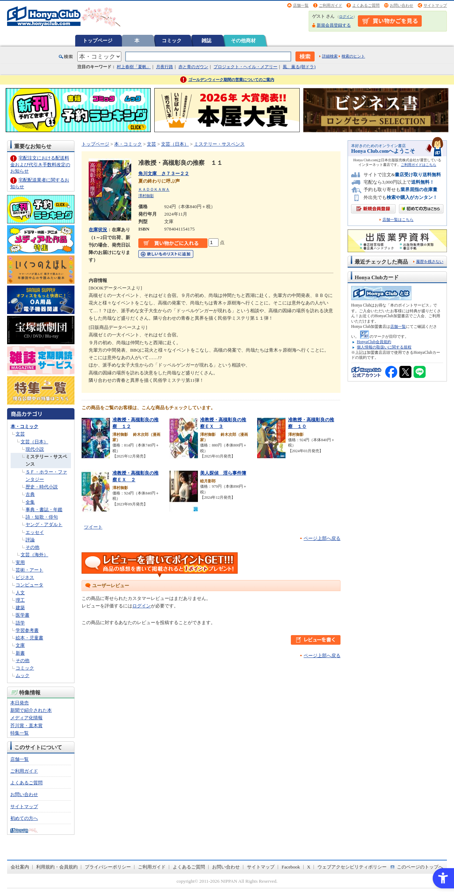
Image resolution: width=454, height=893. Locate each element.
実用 (20, 562)
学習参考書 (27, 630)
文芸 (20, 434)
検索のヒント (353, 56)
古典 (30, 494)
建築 (20, 607)
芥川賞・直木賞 (26, 725)
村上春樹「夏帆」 (134, 66)
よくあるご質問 (366, 5)
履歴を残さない (429, 261)
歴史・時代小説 (42, 486)
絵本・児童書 (29, 637)
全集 (30, 502)
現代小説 (35, 449)
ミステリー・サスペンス (219, 144)
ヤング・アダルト (44, 524)
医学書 (22, 615)
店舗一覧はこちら (398, 220)
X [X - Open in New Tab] (309, 867)
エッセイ (35, 532)
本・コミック (24, 426)
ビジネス (25, 577)
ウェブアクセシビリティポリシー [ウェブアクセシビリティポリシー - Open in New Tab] (352, 867)
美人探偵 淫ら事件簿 (223, 473)
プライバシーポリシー (108, 867)
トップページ (97, 40)
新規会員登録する (334, 25)
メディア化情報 (26, 717)
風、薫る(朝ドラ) (299, 66)
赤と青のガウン (193, 66)
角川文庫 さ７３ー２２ (163, 173)
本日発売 (19, 702)
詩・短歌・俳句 (42, 517)
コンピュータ (29, 585)
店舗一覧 (301, 5)
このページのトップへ (420, 867)
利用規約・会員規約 (57, 867)
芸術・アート (29, 570)
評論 (30, 539)
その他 (32, 547)
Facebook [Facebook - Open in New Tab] (291, 867)
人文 (20, 592)
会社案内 (20, 867)
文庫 (20, 645)
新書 (20, 653)
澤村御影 (146, 196)
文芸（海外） (34, 554)
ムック (22, 675)
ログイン (346, 16)
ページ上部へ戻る (322, 538)
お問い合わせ (401, 5)
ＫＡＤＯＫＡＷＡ (154, 189)
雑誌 (206, 40)
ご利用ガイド (330, 5)
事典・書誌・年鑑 (44, 509)
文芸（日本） (34, 441)
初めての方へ (24, 818)
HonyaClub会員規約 (374, 342)
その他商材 (243, 40)
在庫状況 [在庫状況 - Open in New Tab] (98, 229)
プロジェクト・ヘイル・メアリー (245, 66)
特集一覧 (19, 733)
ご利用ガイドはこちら (418, 165)
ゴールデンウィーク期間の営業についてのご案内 (231, 79)
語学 (20, 623)
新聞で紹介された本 (31, 710)
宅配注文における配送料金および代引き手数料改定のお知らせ (40, 164)
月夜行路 (164, 66)
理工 (20, 600)
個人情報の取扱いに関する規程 (384, 347)
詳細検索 (330, 56)
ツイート (93, 527)
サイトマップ (435, 5)
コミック (172, 40)
